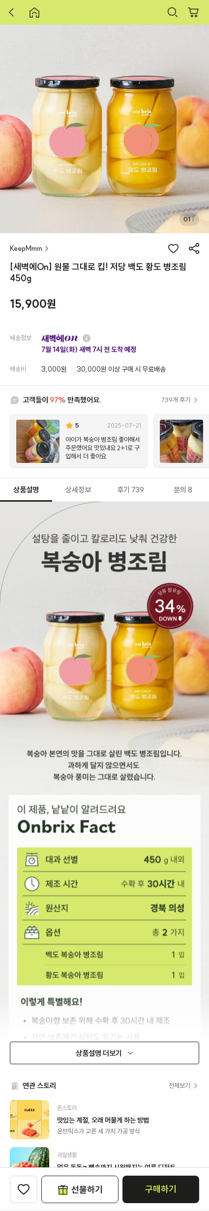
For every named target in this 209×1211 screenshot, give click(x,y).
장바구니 (193, 12)
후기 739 (130, 489)
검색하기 (172, 12)
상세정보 (78, 489)
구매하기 (161, 1189)
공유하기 (193, 248)
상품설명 (26, 489)
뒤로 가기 (14, 12)
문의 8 (183, 489)
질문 (86, 338)
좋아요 (173, 248)
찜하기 (23, 1189)
